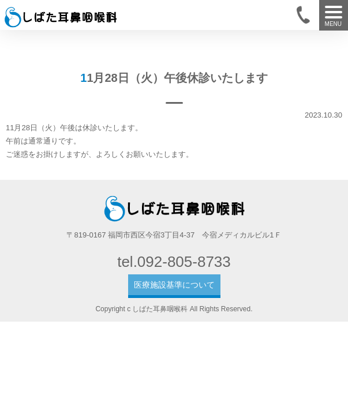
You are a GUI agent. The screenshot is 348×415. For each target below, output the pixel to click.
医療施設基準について (174, 284)
